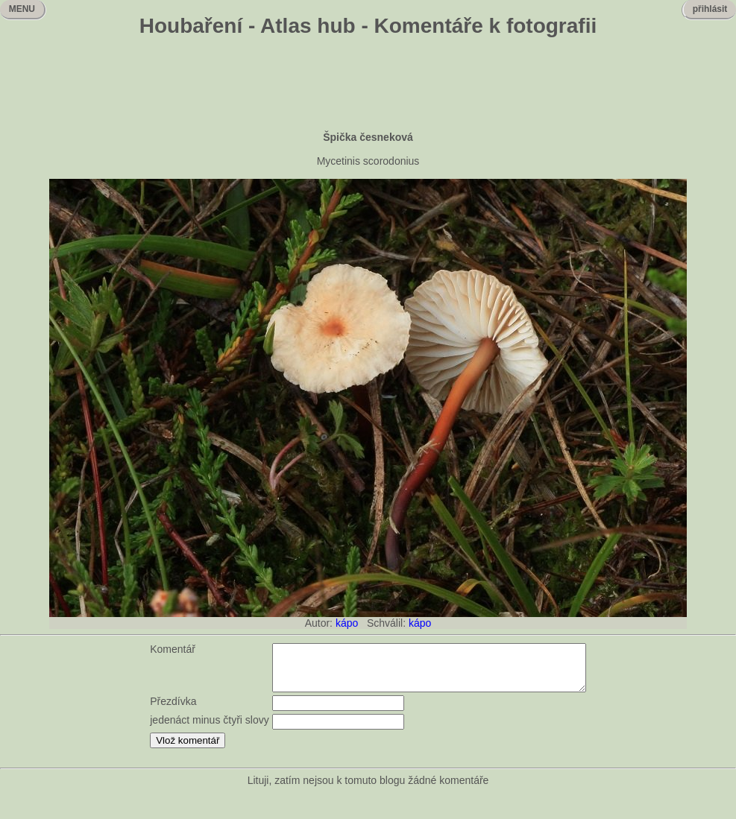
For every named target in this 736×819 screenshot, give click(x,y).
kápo (347, 623)
